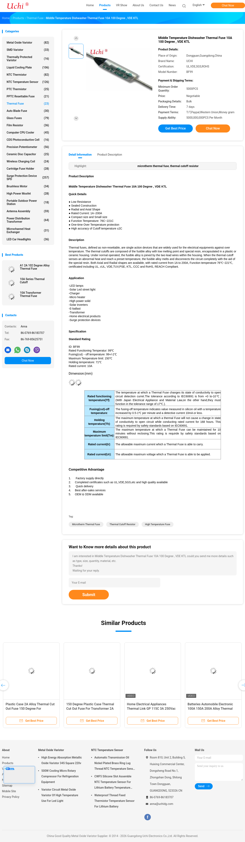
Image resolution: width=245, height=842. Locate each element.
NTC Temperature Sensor (28, 82)
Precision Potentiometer (28, 147)
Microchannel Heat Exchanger (28, 230)
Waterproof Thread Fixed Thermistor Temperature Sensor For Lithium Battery (114, 801)
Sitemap (7, 785)
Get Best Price (175, 128)
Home (6, 757)
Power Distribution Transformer (28, 220)
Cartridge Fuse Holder (28, 169)
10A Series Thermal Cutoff (32, 280)
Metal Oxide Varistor (28, 43)
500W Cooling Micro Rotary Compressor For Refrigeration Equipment (60, 776)
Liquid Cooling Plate (28, 67)
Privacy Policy (10, 796)
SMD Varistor (28, 50)
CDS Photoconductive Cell (28, 140)
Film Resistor (28, 125)
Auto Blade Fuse (28, 111)
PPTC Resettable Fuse (28, 96)
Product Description (109, 154)
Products (7, 763)
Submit (88, 594)
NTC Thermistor (28, 75)
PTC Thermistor (28, 89)
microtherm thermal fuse (86, 524)
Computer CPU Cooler (28, 132)
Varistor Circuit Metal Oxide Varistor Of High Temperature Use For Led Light (59, 795)
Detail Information (80, 154)
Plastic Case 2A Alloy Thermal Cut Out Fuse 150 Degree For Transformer (30, 708)
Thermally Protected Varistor (28, 58)
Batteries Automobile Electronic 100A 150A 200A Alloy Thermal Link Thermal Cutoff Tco (210, 708)
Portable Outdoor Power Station (28, 202)
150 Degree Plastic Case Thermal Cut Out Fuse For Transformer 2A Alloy (90, 708)
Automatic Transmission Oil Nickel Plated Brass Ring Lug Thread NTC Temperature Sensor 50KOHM (115, 764)
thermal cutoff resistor (123, 524)
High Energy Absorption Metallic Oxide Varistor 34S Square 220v (61, 760)
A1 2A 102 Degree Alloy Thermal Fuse (35, 267)
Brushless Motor (28, 186)
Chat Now (228, 5)
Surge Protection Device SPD (28, 177)
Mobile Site (9, 791)
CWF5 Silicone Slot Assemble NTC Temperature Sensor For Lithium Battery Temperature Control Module (112, 782)
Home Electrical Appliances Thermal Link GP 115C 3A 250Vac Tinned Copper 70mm (151, 708)
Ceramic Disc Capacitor (28, 154)
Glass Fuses (28, 118)
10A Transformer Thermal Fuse (30, 294)
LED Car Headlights (28, 239)
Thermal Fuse (28, 104)
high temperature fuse (157, 524)
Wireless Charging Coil (28, 161)
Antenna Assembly (28, 211)
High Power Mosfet (28, 194)
